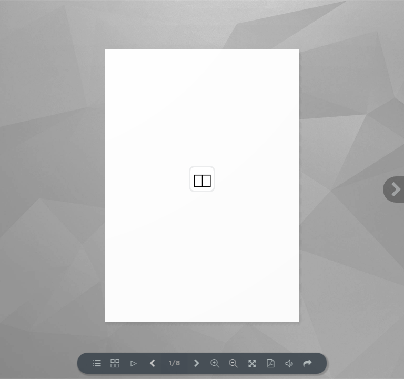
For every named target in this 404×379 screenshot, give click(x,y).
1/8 (174, 363)
